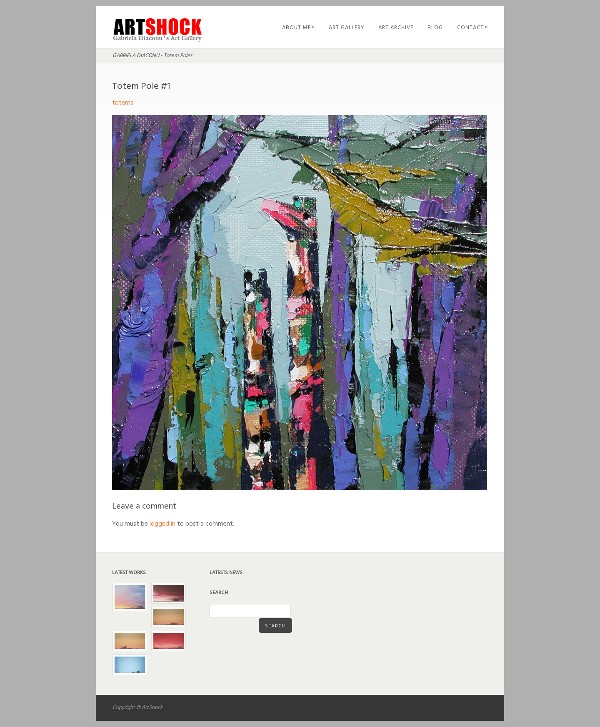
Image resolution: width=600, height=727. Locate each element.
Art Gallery (346, 27)
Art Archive (395, 27)
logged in (162, 524)
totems (122, 103)
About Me (298, 27)
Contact (472, 27)
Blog (435, 27)
